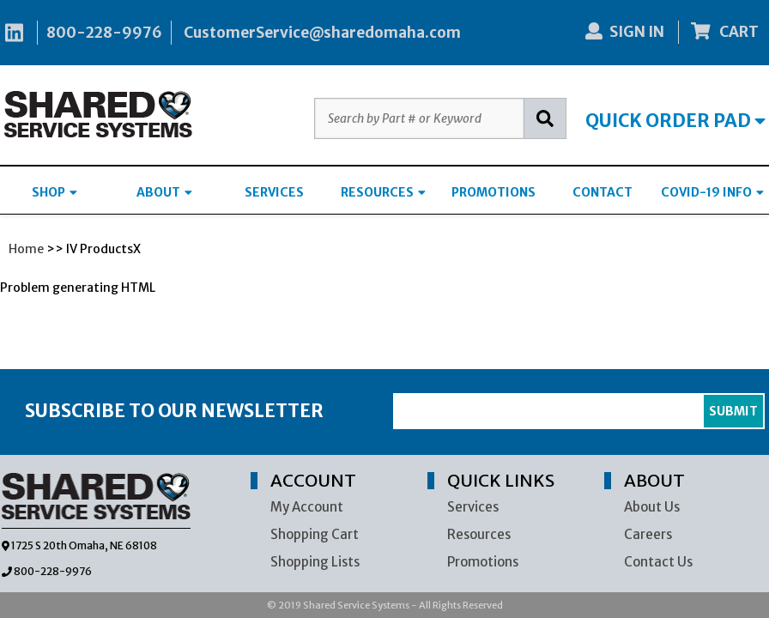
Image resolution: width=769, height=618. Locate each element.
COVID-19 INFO (712, 192)
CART (725, 31)
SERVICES (274, 192)
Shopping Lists (315, 562)
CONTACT (602, 192)
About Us (652, 507)
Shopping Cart (314, 534)
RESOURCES (383, 192)
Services (473, 507)
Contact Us (658, 562)
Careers (648, 534)
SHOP (54, 192)
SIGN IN (624, 31)
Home (26, 249)
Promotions (482, 562)
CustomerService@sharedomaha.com (322, 32)
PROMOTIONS (493, 192)
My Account (306, 507)
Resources (479, 534)
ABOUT (164, 192)
